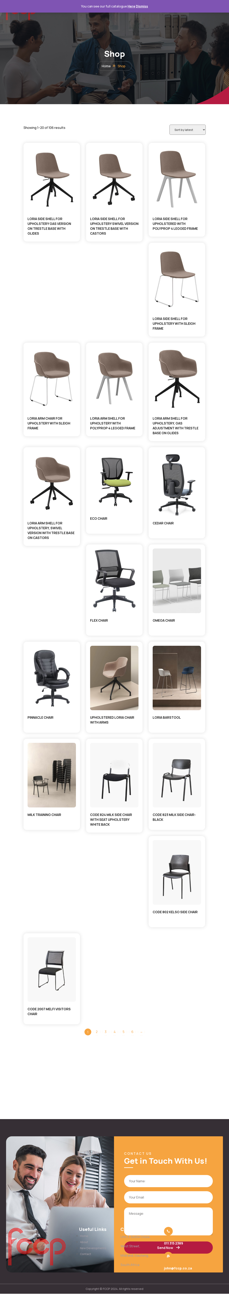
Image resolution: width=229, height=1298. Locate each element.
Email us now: (173, 1268)
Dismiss (142, 6)
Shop (121, 67)
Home (106, 67)
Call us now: (172, 1242)
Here (131, 6)
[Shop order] (186, 132)
